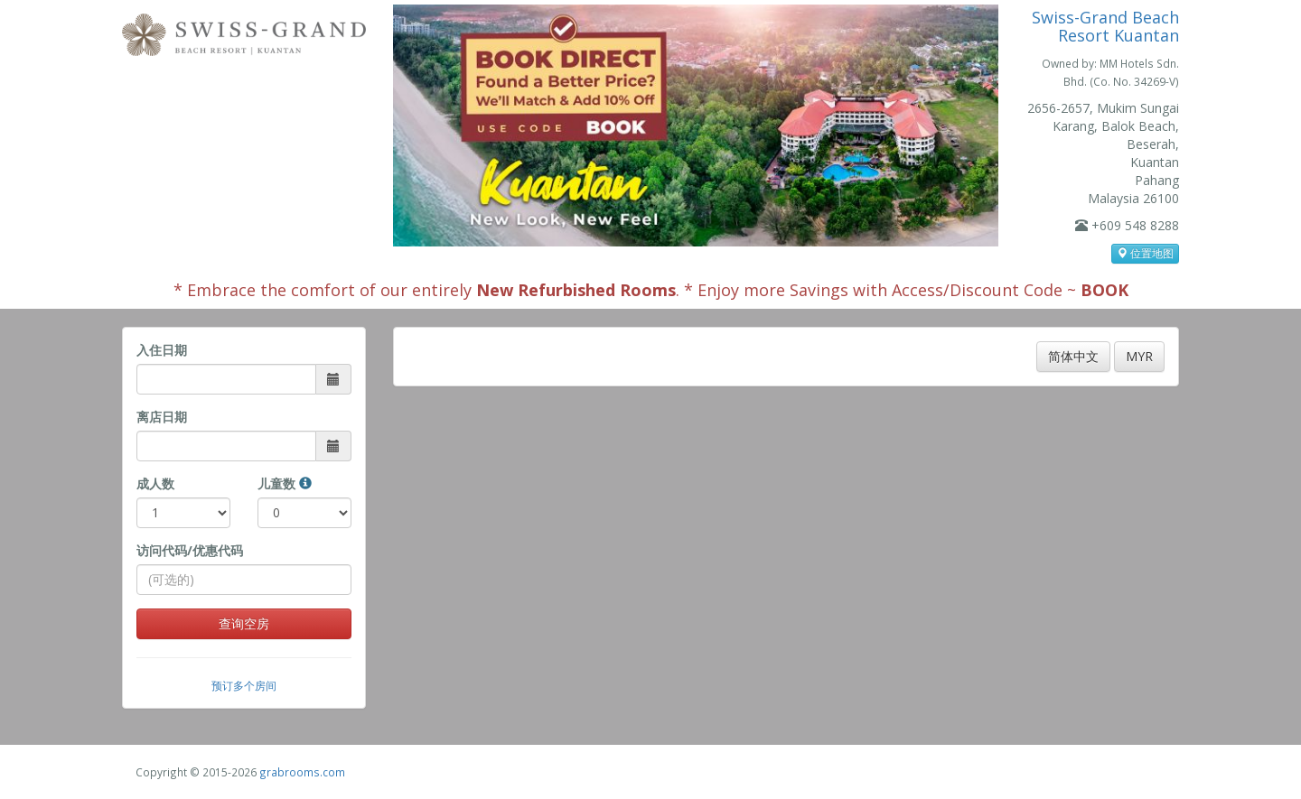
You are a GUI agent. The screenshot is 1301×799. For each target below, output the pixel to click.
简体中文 (1073, 356)
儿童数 (284, 483)
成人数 (155, 483)
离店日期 (161, 416)
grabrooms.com (302, 772)
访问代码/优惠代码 (189, 550)
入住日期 (161, 349)
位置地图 (1145, 253)
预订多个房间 (243, 685)
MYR (1139, 356)
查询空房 (244, 623)
